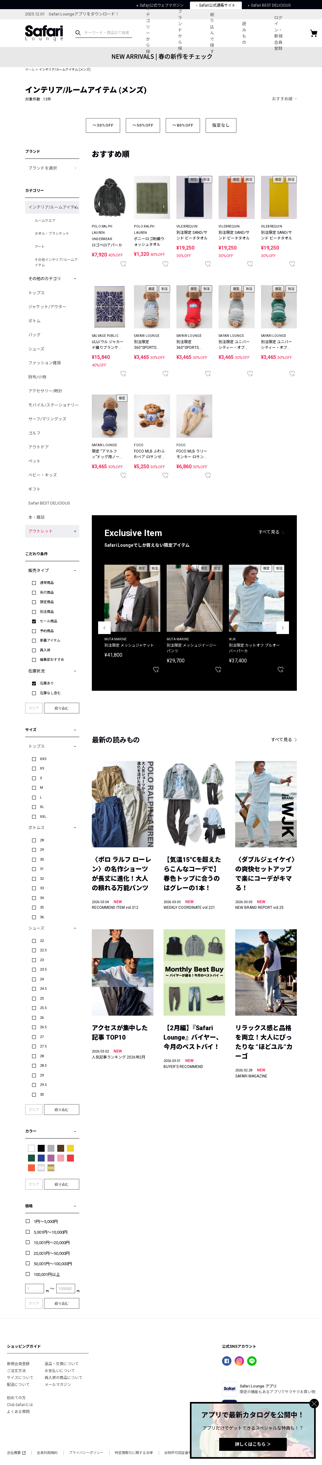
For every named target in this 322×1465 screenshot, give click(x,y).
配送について (18, 1384)
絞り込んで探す (215, 33)
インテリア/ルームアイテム (53, 207)
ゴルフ (34, 433)
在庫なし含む (50, 693)
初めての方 (16, 1398)
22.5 (43, 950)
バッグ (34, 334)
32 (42, 879)
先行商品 (47, 593)
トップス (36, 293)
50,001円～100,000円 (53, 1263)
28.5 (43, 1066)
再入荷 (45, 650)
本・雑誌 (36, 517)
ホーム (30, 69)
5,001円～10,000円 (51, 1232)
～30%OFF (103, 125)
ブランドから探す (182, 33)
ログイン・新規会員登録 (284, 33)
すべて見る (269, 531)
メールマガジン (58, 1384)
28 (42, 840)
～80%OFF (182, 125)
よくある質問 (18, 1412)
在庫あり (47, 683)
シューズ (36, 349)
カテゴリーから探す (149, 33)
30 (42, 859)
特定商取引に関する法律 (134, 1453)
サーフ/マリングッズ (47, 419)
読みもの (249, 33)
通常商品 (47, 583)
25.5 (43, 1008)
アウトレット (40, 531)
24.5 (43, 989)
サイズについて (20, 1378)
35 (42, 907)
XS (42, 768)
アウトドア (38, 447)
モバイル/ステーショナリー (53, 405)
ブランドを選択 (42, 168)
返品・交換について (62, 1364)
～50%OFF (142, 125)
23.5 (43, 969)
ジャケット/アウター (47, 306)
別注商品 (47, 612)
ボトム (34, 321)
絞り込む (62, 708)
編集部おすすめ (52, 660)
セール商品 (48, 621)
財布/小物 (37, 377)
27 (42, 1037)
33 (42, 888)
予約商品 (47, 631)
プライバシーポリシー (86, 1453)
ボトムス (36, 827)
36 (42, 917)
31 (42, 869)
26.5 (43, 1027)
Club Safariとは (20, 1405)
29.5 (43, 1085)
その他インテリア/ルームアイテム (56, 262)
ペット (34, 461)
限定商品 (47, 602)
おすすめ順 (282, 98)
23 (42, 960)
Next (282, 627)
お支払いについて (60, 1371)
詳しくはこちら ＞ (253, 1444)
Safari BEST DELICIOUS (49, 503)
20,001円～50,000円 (52, 1253)
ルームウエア (45, 221)
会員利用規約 (47, 1453)
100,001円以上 (47, 1274)
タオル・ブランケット (52, 234)
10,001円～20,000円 (52, 1242)
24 (42, 979)
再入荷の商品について (63, 1378)
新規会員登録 (18, 1364)
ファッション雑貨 (44, 362)
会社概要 (16, 1453)
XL (42, 807)
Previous (104, 627)
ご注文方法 (16, 1371)
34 (42, 898)
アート (40, 247)
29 (42, 850)
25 (42, 998)
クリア (34, 708)
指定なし (221, 125)
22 (42, 941)
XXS (43, 759)
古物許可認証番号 (178, 1453)
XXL (43, 817)
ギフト (34, 489)
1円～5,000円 (46, 1221)
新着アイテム (50, 640)
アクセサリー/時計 (45, 391)
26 (42, 1018)
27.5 (43, 1046)
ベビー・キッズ (42, 475)
